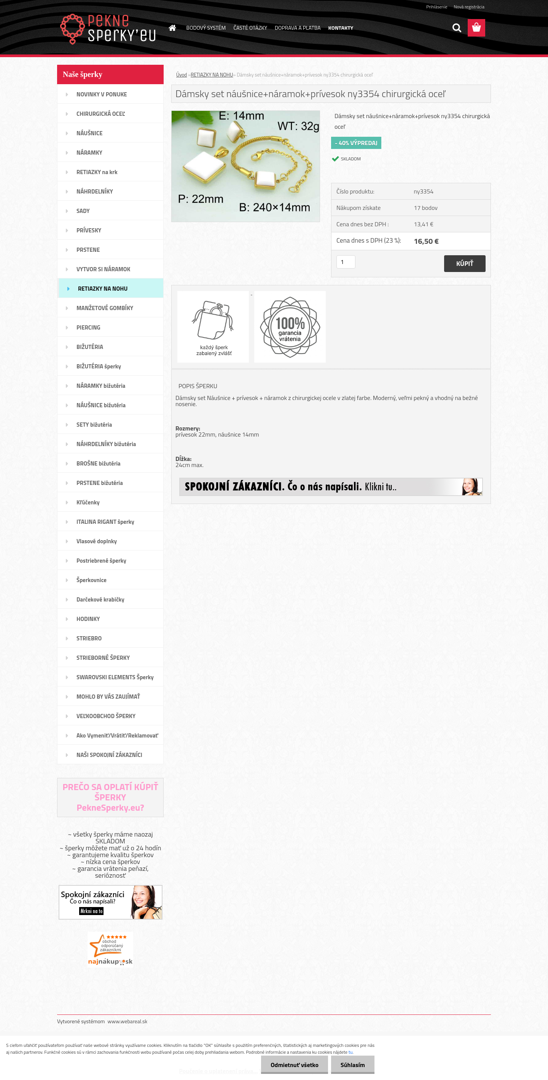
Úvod (181, 74)
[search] (456, 28)
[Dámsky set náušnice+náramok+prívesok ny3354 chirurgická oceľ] (246, 113)
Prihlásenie (436, 6)
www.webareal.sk (128, 1021)
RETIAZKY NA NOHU (212, 74)
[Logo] (109, 28)
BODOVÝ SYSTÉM (206, 28)
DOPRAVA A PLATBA (298, 28)
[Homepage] (172, 28)
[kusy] (345, 262)
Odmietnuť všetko (295, 1064)
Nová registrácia (469, 6)
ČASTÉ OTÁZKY (250, 28)
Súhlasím (353, 1064)
